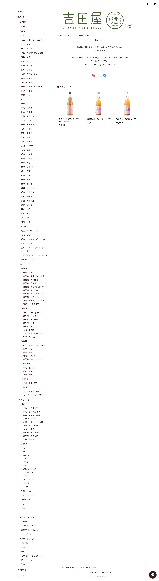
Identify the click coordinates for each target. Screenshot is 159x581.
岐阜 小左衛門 (27, 158)
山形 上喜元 (26, 61)
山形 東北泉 (26, 65)
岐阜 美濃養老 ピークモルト (33, 239)
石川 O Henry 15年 (32, 312)
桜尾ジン (24, 521)
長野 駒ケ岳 (26, 235)
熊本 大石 (28, 349)
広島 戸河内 (26, 243)
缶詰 (23, 547)
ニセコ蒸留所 (26, 534)
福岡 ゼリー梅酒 (30, 426)
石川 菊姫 (26, 137)
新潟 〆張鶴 (26, 91)
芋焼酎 (24, 269)
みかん (26, 455)
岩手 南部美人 (27, 49)
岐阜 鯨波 (26, 180)
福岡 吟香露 (28, 375)
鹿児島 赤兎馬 (29, 283)
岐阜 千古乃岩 (27, 192)
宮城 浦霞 (26, 57)
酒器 (23, 564)
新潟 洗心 (26, 99)
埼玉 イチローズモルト (30, 231)
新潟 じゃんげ (27, 120)
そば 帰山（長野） (30, 383)
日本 (23, 508)
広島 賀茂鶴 (26, 205)
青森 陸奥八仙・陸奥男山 (32, 40)
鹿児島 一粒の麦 (30, 316)
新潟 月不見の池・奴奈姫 (31, 87)
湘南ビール (25, 499)
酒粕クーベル (26, 560)
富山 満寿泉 (26, 142)
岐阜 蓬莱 (26, 171)
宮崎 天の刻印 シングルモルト (34, 255)
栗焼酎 (24, 387)
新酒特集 (23, 26)
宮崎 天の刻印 (29, 356)
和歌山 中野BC (30, 419)
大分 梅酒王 (28, 429)
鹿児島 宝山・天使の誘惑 (33, 276)
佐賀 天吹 (26, 222)
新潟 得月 (26, 104)
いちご (25, 458)
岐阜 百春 (26, 163)
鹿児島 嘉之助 (27, 260)
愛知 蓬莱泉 (26, 196)
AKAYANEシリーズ (28, 526)
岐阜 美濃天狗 (27, 167)
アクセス (20, 575)
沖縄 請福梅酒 (29, 439)
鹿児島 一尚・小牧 (31, 297)
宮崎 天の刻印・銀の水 (32, 333)
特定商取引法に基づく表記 (87, 567)
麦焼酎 (24, 308)
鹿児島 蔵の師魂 (30, 280)
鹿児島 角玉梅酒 (30, 436)
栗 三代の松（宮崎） (31, 392)
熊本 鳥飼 (28, 352)
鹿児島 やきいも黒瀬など (34, 287)
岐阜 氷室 (26, 175)
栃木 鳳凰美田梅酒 (31, 415)
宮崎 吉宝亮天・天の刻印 (33, 301)
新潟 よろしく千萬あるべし (34, 345)
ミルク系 (26, 483)
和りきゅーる (70, 35)
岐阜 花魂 (28, 273)
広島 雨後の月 (27, 201)
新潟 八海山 (26, 112)
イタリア (24, 513)
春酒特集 (23, 22)
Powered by (99, 576)
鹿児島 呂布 (28, 323)
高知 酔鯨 (26, 218)
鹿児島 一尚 (28, 326)
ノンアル (24, 543)
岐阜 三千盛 (26, 154)
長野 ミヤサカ (27, 146)
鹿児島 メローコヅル (32, 359)
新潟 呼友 (26, 95)
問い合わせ (21, 570)
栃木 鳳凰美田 (27, 78)
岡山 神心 (26, 209)
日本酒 (22, 36)
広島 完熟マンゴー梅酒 (33, 422)
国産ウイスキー (25, 227)
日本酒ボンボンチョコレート (32, 556)
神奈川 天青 (26, 82)
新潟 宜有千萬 (29, 368)
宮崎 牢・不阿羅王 (31, 304)
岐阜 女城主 (26, 184)
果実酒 (81, 35)
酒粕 (23, 552)
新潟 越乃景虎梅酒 (31, 412)
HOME (60, 35)
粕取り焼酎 (25, 363)
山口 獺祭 (26, 213)
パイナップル (28, 472)
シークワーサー (29, 479)
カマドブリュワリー (28, 495)
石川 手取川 (26, 129)
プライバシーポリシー (66, 567)
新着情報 (23, 31)
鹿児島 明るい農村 (31, 290)
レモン (25, 476)
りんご (25, 462)
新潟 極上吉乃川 (28, 125)
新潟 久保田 (26, 108)
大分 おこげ (28, 330)
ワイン (21, 504)
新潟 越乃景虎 (27, 116)
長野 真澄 (26, 150)
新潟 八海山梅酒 (30, 408)
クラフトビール (25, 491)
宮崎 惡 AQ (29, 337)
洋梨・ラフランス (29, 469)
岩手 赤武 (26, 44)
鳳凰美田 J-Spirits (29, 530)
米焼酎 (24, 341)
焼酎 (21, 264)
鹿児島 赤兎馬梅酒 (31, 433)
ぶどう (25, 465)
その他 (26, 486)
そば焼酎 (25, 379)
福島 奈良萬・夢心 (29, 74)
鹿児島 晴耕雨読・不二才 (34, 294)
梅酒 (23, 404)
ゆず (25, 448)
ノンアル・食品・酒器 (27, 539)
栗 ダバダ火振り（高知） (33, 395)
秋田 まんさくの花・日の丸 (32, 53)
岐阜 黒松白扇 (27, 188)
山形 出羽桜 (26, 70)
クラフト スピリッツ (27, 517)
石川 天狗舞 (26, 133)
